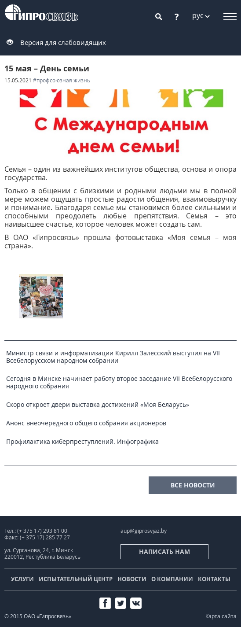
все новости (193, 485)
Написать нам (164, 551)
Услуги (22, 579)
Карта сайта (221, 616)
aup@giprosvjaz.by (143, 531)
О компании (172, 579)
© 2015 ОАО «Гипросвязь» (37, 616)
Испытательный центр (76, 579)
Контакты (214, 579)
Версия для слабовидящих (63, 42)
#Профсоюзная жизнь (61, 80)
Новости (131, 579)
